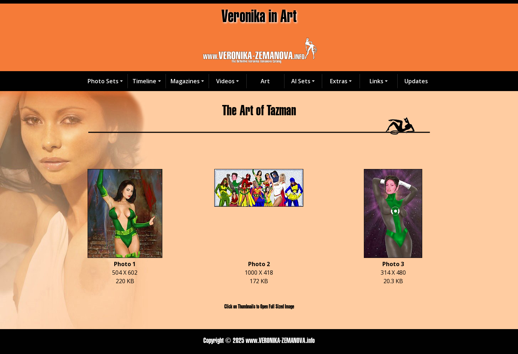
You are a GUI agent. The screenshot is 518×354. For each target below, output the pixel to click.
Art (265, 81)
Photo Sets (103, 81)
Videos (225, 81)
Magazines (185, 81)
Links (376, 81)
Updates (416, 81)
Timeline (144, 81)
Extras (338, 81)
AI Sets (300, 81)
